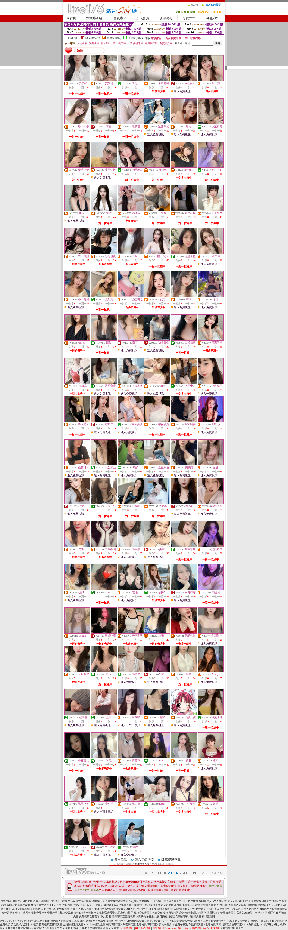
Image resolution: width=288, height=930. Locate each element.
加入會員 (142, 18)
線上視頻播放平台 (144, 863)
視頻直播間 (208, 916)
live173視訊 (156, 901)
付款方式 (188, 18)
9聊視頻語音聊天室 (195, 912)
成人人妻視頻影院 (237, 901)
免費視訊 (5, 924)
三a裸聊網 (111, 916)
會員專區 (119, 18)
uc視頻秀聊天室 (197, 908)
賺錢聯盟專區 (171, 859)
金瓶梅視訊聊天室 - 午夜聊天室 (118, 924)
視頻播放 (38, 908)
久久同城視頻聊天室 (260, 901)
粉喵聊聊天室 (118, 908)
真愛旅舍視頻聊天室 (85, 920)
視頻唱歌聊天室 (143, 912)
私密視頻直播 (279, 920)
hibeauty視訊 (267, 908)
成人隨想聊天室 (172, 901)
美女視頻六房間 (20, 924)
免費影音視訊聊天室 (191, 920)
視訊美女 (174, 920)
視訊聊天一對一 (159, 920)
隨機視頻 (212, 912)
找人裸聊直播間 (90, 908)
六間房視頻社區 (124, 912)
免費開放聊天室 (227, 912)
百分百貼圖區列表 (171, 904)
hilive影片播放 (190, 901)
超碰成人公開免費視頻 (56, 908)
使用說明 (165, 18)
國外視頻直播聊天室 (50, 924)
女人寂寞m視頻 (178, 908)
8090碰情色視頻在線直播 (146, 904)
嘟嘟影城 (252, 904)
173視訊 (33, 924)
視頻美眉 (204, 901)
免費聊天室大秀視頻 (212, 904)
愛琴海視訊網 (9, 901)
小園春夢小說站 (191, 904)
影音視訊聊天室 (122, 904)
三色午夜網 (43, 920)
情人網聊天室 (251, 908)
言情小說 (73, 904)
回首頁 (71, 18)
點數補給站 (94, 18)
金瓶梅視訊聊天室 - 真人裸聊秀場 (155, 924)
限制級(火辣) (92, 38)
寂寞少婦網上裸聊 (159, 908)
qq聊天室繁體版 (140, 901)
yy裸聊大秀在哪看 (81, 901)
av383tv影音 (85, 904)
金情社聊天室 (23, 912)
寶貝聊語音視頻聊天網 (60, 912)
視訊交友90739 (28, 920)
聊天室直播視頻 (126, 916)
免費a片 (276, 901)
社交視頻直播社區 (262, 912)
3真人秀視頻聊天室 (137, 908)
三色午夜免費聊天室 (214, 920)
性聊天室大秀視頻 (41, 904)
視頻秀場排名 (39, 912)
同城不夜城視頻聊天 (218, 908)
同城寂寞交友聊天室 (238, 920)
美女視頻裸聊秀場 (104, 912)
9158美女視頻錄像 (22, 908)
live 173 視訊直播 (9, 920)
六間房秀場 (236, 908)
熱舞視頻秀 (264, 904)
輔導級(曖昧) (114, 38)
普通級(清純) (135, 38)
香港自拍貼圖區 (26, 901)
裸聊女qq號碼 (244, 912)
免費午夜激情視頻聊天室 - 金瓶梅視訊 (196, 924)
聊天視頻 (105, 908)
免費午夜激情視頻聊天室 (112, 920)
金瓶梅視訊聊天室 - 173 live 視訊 (81, 924)
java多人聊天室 (218, 901)
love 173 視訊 (59, 904)
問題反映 (212, 18)
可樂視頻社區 (167, 916)
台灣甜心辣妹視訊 (261, 920)
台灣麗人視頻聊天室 (62, 920)
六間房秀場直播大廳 (147, 916)
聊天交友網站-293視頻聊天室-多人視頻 (48, 928)
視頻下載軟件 (62, 901)
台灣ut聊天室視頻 (83, 912)
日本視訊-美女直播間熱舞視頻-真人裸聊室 (95, 928)
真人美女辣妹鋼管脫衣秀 (117, 901)
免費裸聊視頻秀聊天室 (188, 916)
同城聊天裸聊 (176, 912)
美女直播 (75, 908)
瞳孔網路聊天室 (45, 901)
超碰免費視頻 (160, 912)
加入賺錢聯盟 (144, 859)
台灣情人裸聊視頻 (102, 904)
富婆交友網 (24, 904)
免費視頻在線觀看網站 (92, 916)
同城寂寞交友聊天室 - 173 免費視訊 (239, 924)
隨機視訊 (97, 901)
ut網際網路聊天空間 (138, 920)
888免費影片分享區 (235, 904)
